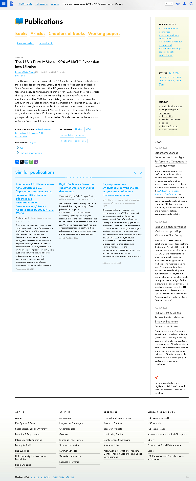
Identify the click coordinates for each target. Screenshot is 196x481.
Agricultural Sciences (172, 106)
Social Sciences (169, 129)
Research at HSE (46, 43)
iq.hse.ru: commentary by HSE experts (167, 434)
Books (21, 33)
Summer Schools (68, 450)
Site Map (70, 476)
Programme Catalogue (71, 423)
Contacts (35, 476)
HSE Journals (154, 423)
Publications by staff (158, 417)
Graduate (64, 434)
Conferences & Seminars (117, 439)
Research (110, 412)
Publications (43, 21)
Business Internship (69, 461)
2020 (167, 80)
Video (151, 450)
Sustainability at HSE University (31, 428)
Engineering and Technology (168, 111)
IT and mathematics (168, 41)
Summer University (69, 445)
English (33, 142)
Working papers (104, 33)
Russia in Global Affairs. (25, 72)
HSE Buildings (22, 450)
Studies (64, 412)
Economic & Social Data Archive (164, 445)
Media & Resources (161, 412)
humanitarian (165, 38)
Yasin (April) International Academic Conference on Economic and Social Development (123, 453)
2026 (177, 73)
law (180, 41)
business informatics (168, 28)
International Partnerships (28, 439)
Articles (37, 33)
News (158, 142)
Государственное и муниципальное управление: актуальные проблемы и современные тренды (121, 189)
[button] (67, 177)
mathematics (165, 48)
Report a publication (25, 43)
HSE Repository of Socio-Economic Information (166, 458)
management (165, 44)
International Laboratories (117, 417)
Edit (187, 476)
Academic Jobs (111, 445)
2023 (173, 77)
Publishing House (156, 428)
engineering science (169, 35)
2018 (178, 80)
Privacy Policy (58, 476)
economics (164, 31)
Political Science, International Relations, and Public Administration (33, 133)
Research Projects (113, 428)
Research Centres (113, 423)
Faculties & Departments (28, 434)
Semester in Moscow (70, 456)
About (19, 412)
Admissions (65, 417)
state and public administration (166, 53)
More (161, 83)
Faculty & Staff (23, 445)
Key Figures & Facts (25, 423)
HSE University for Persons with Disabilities (31, 458)
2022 (178, 77)
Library (151, 439)
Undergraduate (67, 428)
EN (171, 3)
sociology (176, 48)
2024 (167, 77)
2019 (173, 80)
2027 (171, 73)
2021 (161, 80)
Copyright (45, 476)
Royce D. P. (20, 75)
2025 (161, 77)
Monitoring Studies (114, 434)
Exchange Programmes (71, 439)
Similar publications (34, 172)
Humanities (167, 116)
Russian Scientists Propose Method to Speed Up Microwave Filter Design (170, 231)
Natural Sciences (170, 126)
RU (167, 3)
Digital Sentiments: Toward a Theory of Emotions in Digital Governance (76, 187)
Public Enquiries (23, 464)
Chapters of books (67, 33)
